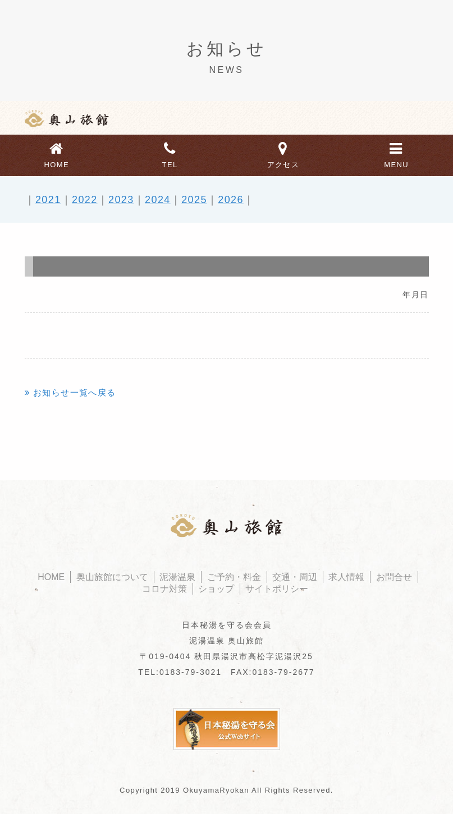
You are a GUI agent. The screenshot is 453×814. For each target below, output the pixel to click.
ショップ (216, 589)
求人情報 (346, 577)
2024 (158, 199)
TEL (170, 154)
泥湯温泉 (177, 577)
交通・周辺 (294, 577)
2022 (85, 199)
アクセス (283, 154)
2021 (48, 199)
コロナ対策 (164, 589)
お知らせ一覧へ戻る (74, 392)
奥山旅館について (112, 577)
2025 (194, 199)
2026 (231, 199)
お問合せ (394, 577)
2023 (121, 199)
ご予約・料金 (234, 577)
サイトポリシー (276, 589)
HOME (56, 154)
